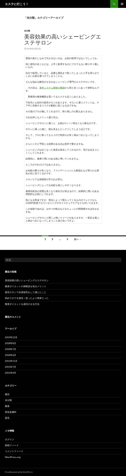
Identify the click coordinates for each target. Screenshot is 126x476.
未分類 (27, 31)
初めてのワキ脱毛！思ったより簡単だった (27, 298)
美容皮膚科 (10, 412)
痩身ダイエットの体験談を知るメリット (25, 286)
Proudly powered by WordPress (19, 472)
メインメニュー (122, 4)
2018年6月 (10, 355)
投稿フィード (12, 445)
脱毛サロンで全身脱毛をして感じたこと (25, 292)
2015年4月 (10, 372)
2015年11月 (11, 361)
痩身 (7, 406)
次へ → (77, 239)
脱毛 (7, 417)
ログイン (9, 439)
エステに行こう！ (17, 4)
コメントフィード (14, 451)
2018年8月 (10, 343)
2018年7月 (10, 349)
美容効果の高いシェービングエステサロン (62, 39)
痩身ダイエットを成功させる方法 (22, 304)
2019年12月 (11, 337)
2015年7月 (10, 366)
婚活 (7, 394)
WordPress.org (13, 457)
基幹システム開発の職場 (52, 87)
